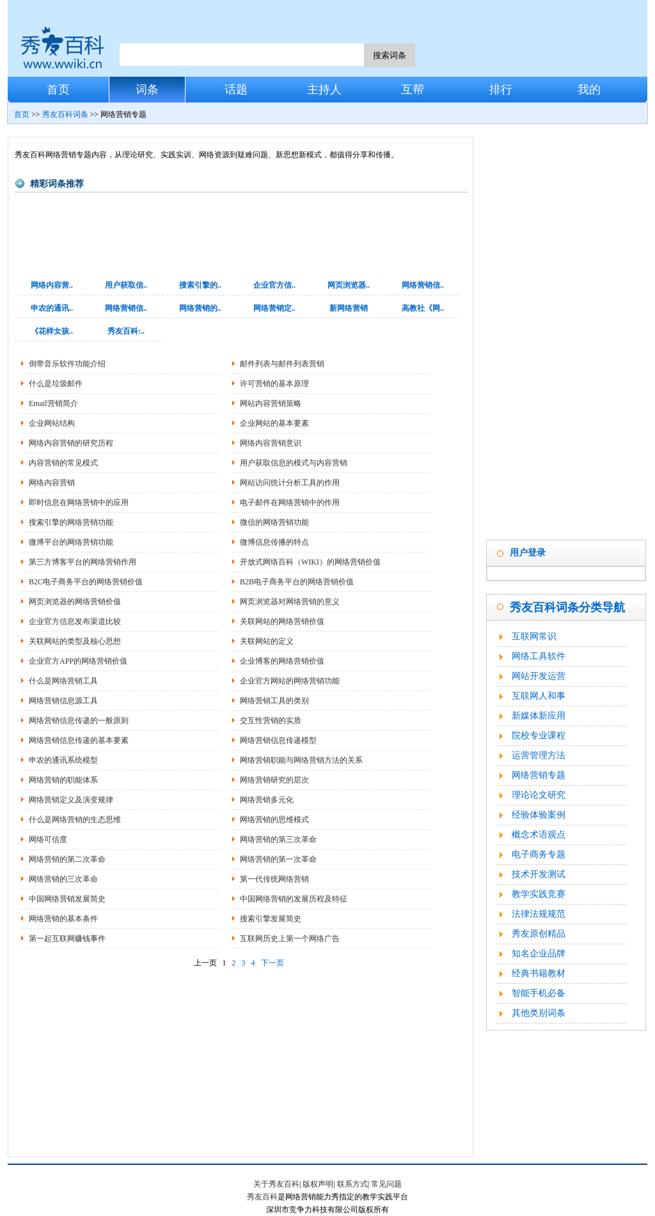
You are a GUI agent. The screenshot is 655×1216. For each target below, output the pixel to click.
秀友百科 (262, 1196)
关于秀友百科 (276, 1184)
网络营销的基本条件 (63, 918)
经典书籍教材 (538, 973)
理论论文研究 (538, 795)
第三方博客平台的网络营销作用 (82, 561)
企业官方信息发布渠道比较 (75, 621)
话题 (236, 89)
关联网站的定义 (267, 641)
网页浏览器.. (349, 285)
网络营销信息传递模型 (278, 740)
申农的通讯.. (52, 308)
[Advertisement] (241, 1060)
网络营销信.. (423, 285)
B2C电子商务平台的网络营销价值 (86, 581)
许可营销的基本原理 (274, 383)
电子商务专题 (538, 854)
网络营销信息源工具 (63, 700)
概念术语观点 (538, 834)
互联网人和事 (538, 696)
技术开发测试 (538, 874)
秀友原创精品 (538, 934)
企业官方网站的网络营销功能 (290, 680)
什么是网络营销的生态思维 (75, 819)
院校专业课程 (538, 735)
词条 (147, 89)
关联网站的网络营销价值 (282, 621)
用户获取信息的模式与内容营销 (293, 462)
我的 (589, 89)
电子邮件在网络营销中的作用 (290, 502)
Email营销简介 (53, 403)
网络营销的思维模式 (274, 819)
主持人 (324, 89)
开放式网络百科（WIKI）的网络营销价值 (310, 561)
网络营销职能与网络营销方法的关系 (301, 760)
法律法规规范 (538, 914)
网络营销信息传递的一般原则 (79, 720)
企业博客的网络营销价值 (282, 661)
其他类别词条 (538, 1013)
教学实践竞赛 (538, 894)
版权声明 (318, 1184)
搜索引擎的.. (200, 285)
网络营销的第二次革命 (67, 859)
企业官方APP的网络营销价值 (78, 661)
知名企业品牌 (538, 953)
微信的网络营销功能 (274, 522)
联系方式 (352, 1184)
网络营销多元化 (267, 799)
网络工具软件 (538, 656)
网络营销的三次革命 (63, 879)
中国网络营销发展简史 (67, 898)
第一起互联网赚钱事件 (67, 938)
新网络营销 (348, 308)
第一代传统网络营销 (274, 879)
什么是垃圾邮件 (56, 383)
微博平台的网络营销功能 (71, 542)
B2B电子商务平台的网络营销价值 (297, 581)
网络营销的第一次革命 (278, 859)
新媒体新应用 (538, 716)
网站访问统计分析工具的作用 (290, 482)
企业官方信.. (274, 285)
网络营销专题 (538, 775)
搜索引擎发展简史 (270, 918)
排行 (500, 89)
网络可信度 (48, 839)
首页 (58, 89)
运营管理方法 (538, 755)
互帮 (412, 89)
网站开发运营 (538, 676)
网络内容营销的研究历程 (71, 443)
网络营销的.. (200, 308)
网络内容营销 (52, 482)
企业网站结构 (52, 423)
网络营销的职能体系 (63, 780)
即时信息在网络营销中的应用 (79, 502)
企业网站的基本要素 (274, 423)
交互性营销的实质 (270, 720)
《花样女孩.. (52, 331)
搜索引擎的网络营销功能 (71, 522)
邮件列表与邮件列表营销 (282, 363)
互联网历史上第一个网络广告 (290, 938)
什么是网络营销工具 (63, 680)
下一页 (272, 962)
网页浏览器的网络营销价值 (75, 601)
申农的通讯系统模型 (63, 760)
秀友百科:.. (126, 331)
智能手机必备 (538, 993)
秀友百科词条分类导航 (567, 607)
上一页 (205, 962)
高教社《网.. (423, 308)
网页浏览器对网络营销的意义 (290, 601)
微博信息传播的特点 (274, 542)
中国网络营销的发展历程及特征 (293, 898)
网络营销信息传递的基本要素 (79, 740)
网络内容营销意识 (270, 443)
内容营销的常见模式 (63, 462)
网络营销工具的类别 (274, 700)
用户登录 (528, 552)
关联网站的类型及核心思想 (75, 641)
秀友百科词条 (65, 114)
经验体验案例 (538, 815)
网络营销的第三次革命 (278, 839)
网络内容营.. (52, 285)
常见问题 (386, 1184)
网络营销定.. (274, 308)
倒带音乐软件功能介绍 (67, 363)
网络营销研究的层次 (274, 780)
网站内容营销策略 (270, 403)
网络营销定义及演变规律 (71, 799)
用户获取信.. (126, 285)
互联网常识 (534, 636)
